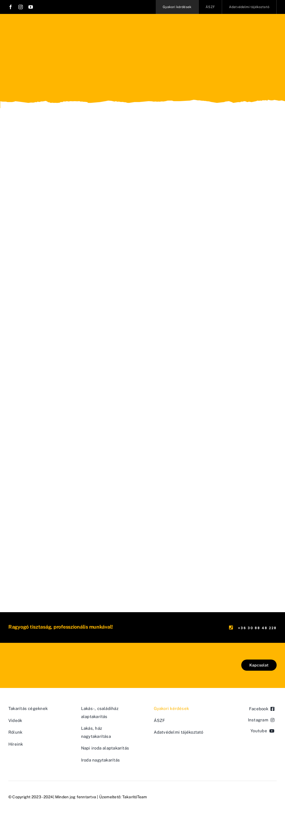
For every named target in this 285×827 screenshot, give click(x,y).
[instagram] (20, 7)
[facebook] (10, 7)
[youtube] (30, 7)
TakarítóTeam (134, 797)
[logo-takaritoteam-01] (34, 661)
